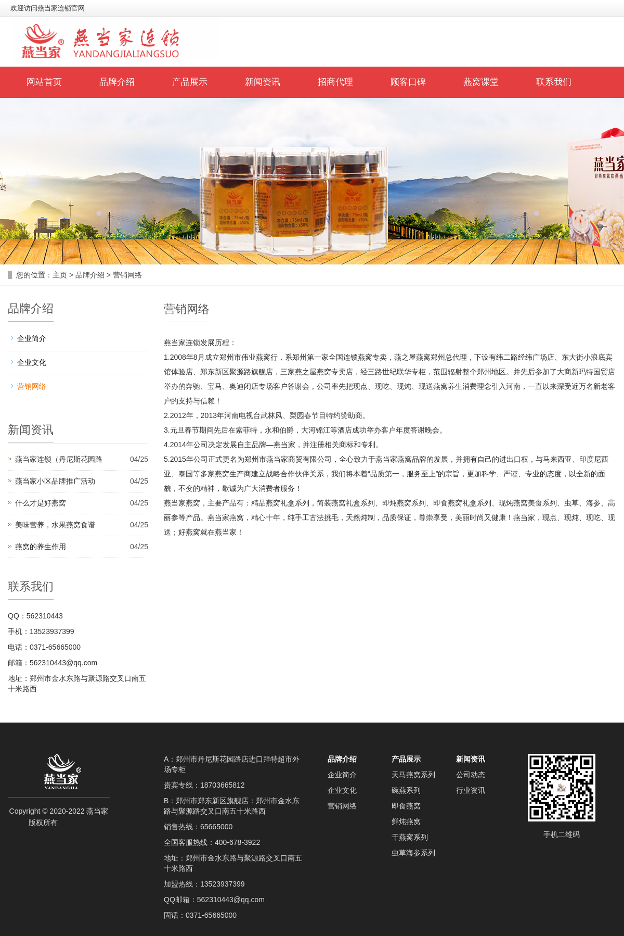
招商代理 (335, 82)
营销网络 (127, 275)
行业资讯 (470, 790)
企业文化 (31, 362)
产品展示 (189, 82)
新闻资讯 (262, 82)
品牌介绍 (117, 82)
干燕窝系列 (410, 837)
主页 (60, 275)
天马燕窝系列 (413, 774)
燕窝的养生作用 (40, 546)
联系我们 (553, 82)
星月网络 (74, 822)
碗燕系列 (406, 790)
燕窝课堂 (481, 82)
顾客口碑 (408, 82)
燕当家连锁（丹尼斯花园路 (58, 459)
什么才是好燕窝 (40, 503)
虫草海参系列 (413, 853)
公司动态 (470, 774)
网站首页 (44, 82)
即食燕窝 (406, 806)
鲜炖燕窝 (406, 821)
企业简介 (31, 338)
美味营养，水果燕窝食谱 (55, 525)
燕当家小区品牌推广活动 (55, 481)
